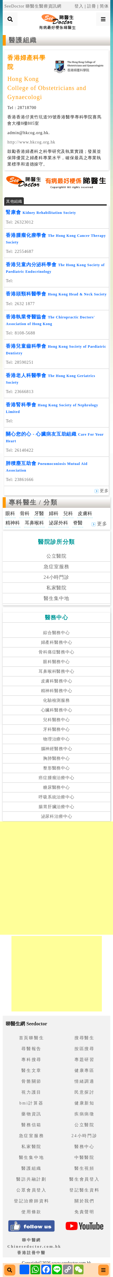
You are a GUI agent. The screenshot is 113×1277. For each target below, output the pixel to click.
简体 (104, 6)
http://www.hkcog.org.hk (31, 142)
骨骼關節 (31, 1081)
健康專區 (84, 1070)
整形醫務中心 (56, 768)
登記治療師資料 (31, 1201)
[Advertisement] (56, 878)
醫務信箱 (31, 1125)
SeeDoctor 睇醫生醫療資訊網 (32, 6)
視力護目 (31, 1092)
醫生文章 (31, 1070)
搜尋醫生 (84, 1038)
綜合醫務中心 (56, 632)
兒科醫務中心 (56, 720)
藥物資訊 (31, 1114)
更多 (102, 491)
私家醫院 (56, 587)
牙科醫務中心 (56, 729)
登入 (78, 6)
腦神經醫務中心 (56, 749)
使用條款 (31, 1212)
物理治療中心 (56, 739)
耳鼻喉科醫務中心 (56, 671)
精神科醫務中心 (56, 690)
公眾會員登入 (31, 1190)
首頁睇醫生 (31, 1038)
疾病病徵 (84, 1114)
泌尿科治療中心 (56, 816)
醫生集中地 (56, 598)
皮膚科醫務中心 (56, 681)
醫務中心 (84, 1146)
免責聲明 (84, 1212)
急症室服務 (56, 566)
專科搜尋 (31, 1059)
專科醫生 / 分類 (33, 502)
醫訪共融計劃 (31, 1179)
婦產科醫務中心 (56, 642)
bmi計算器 (31, 1103)
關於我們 (84, 1201)
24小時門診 (57, 577)
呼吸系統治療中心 (56, 797)
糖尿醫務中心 (56, 787)
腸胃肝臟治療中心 (56, 807)
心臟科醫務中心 (56, 710)
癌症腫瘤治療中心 (56, 778)
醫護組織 (31, 1168)
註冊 (91, 6)
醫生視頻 (84, 1168)
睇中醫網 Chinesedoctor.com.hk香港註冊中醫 (34, 1246)
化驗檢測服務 (56, 700)
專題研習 (84, 1059)
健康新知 (84, 1103)
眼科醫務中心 (56, 661)
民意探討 (84, 1092)
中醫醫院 (84, 1157)
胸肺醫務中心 (56, 758)
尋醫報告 (31, 1048)
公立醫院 (56, 556)
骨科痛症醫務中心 (56, 652)
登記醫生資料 (84, 1190)
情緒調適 (84, 1081)
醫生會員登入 (84, 1179)
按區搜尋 (84, 1048)
